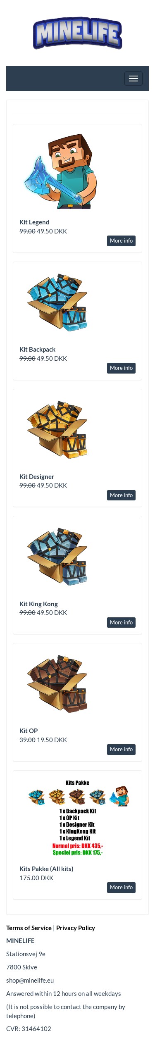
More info (121, 240)
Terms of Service (29, 927)
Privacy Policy (75, 927)
